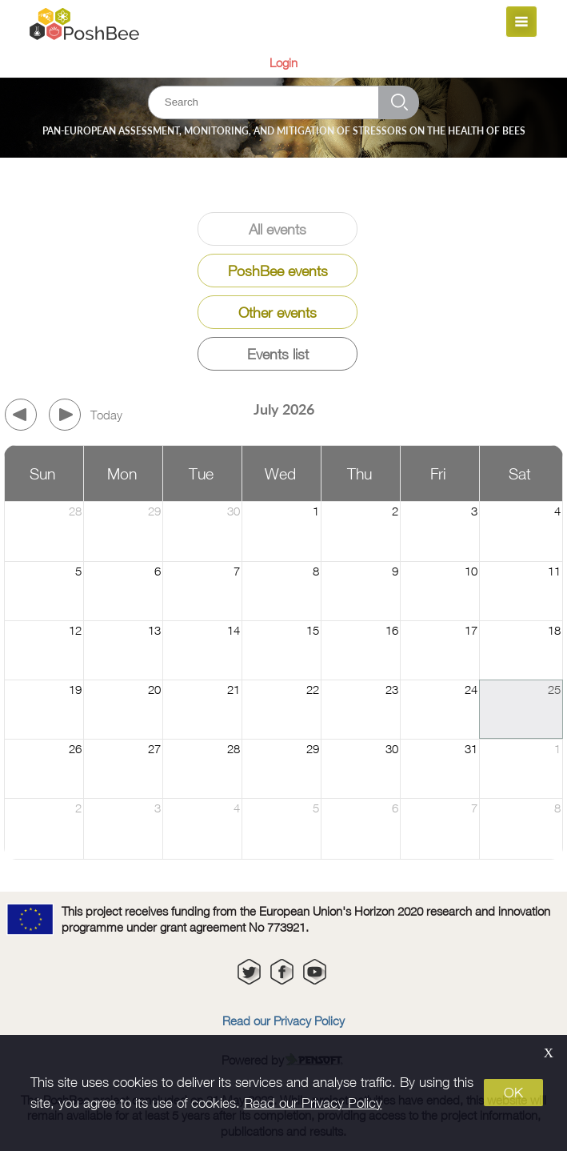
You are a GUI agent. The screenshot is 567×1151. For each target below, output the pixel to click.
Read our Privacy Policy (313, 1103)
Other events (277, 312)
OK (513, 1093)
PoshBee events (278, 271)
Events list (278, 354)
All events (277, 229)
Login (283, 62)
